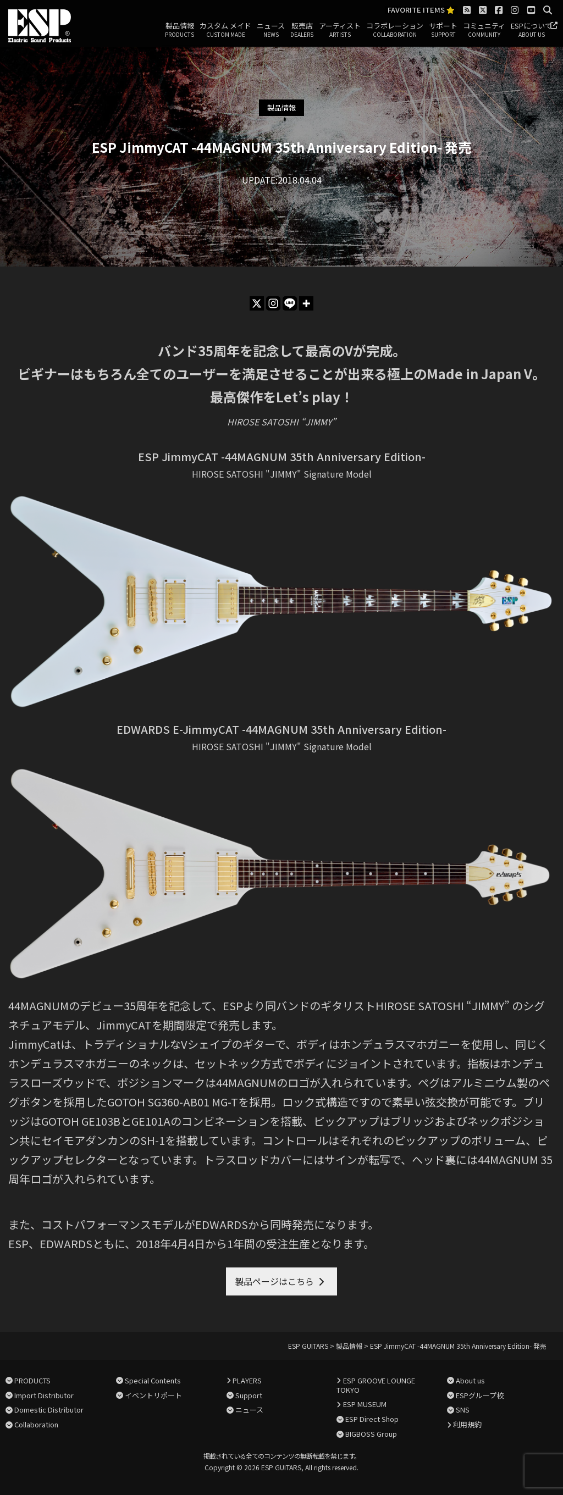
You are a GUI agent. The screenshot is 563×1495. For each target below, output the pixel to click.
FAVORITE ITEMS (421, 10)
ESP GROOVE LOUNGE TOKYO (375, 1385)
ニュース (271, 30)
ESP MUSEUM (365, 1404)
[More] (306, 303)
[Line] (290, 303)
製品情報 (179, 30)
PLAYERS (247, 1380)
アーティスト (340, 30)
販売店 (301, 30)
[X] (257, 303)
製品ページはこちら (274, 1281)
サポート (443, 30)
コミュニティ (484, 30)
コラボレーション (394, 30)
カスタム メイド (225, 30)
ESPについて (531, 30)
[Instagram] (273, 303)
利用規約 (467, 1424)
